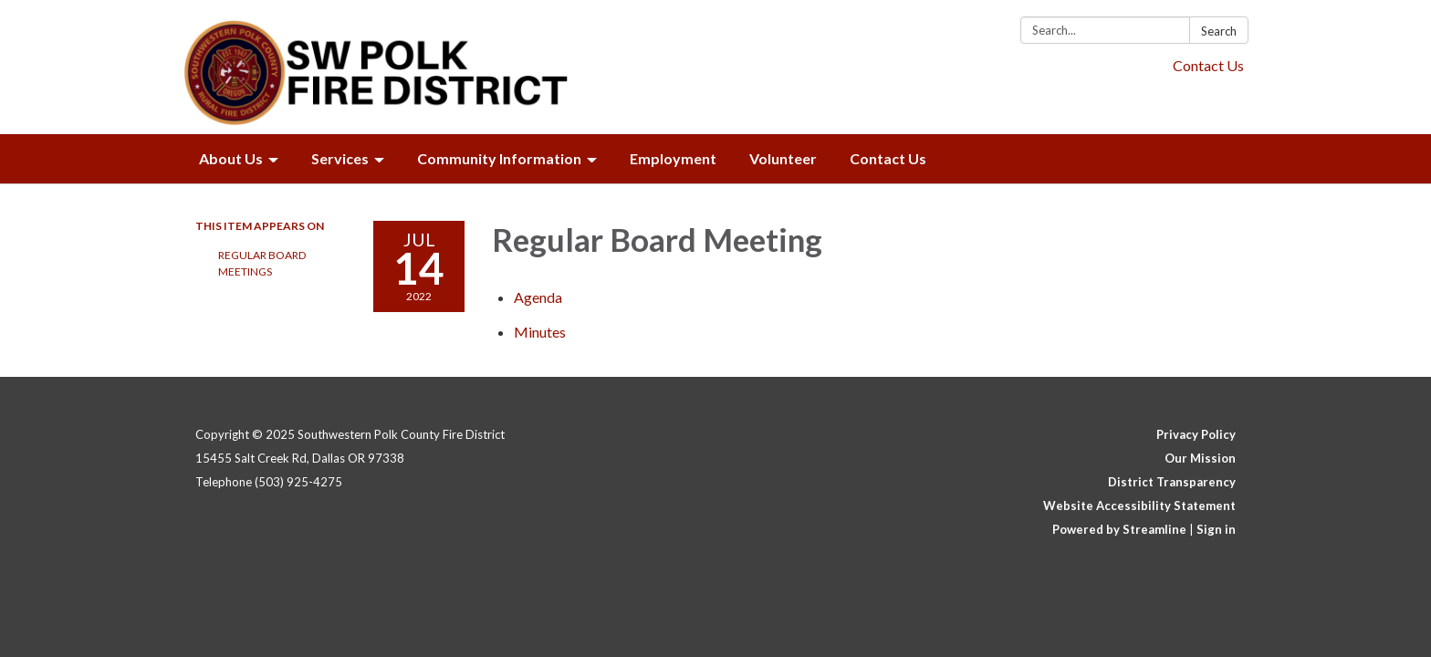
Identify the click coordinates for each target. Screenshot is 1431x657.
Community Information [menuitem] (499, 158)
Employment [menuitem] (673, 158)
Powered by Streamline (1119, 529)
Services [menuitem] (340, 158)
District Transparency (1172, 481)
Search (1219, 31)
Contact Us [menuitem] (888, 158)
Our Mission (1200, 458)
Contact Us (1208, 65)
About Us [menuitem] (231, 158)
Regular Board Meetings (262, 263)
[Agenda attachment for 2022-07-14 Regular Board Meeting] (538, 297)
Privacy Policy (1196, 434)
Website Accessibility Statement (1139, 505)
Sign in (1216, 529)
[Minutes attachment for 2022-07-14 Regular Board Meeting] (540, 331)
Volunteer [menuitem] (783, 158)
